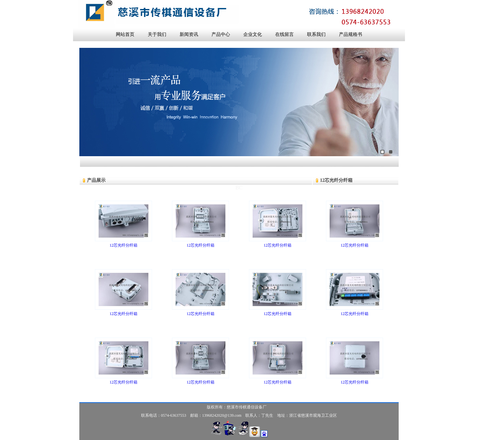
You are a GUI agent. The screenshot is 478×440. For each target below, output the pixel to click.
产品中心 (220, 34)
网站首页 (125, 34)
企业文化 (252, 34)
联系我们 (316, 34)
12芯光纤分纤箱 (123, 245)
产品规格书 (350, 34)
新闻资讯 (189, 34)
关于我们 (157, 34)
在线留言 (284, 34)
